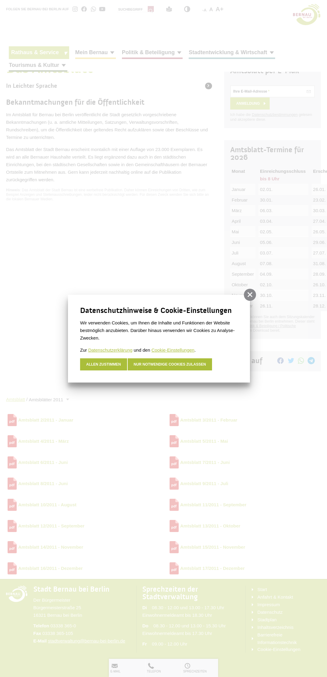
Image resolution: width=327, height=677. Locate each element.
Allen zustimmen (103, 364)
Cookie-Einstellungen (172, 350)
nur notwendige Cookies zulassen (170, 364)
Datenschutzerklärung (110, 350)
